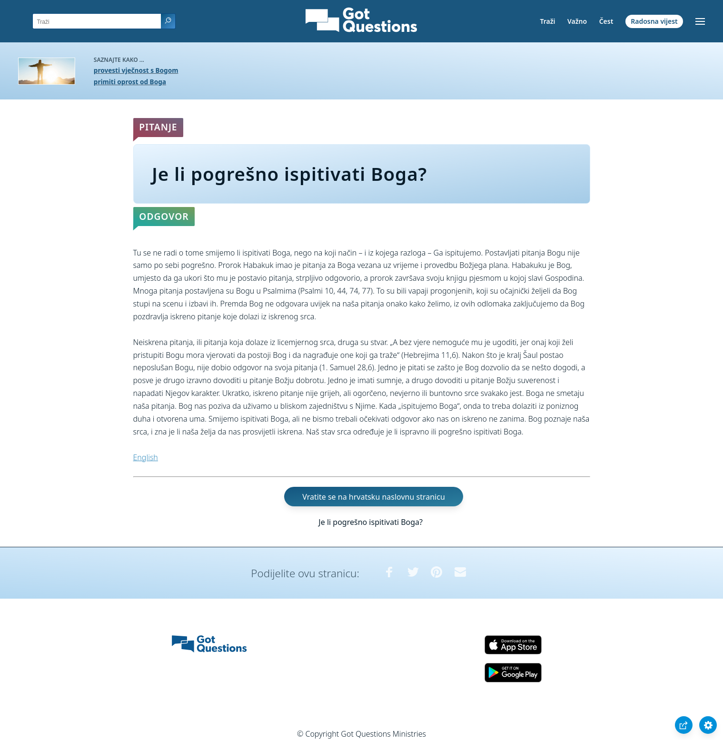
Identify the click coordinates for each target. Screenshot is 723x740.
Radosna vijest (654, 21)
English (145, 457)
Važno (577, 21)
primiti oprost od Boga (130, 81)
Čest (606, 21)
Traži (547, 21)
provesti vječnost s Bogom (136, 70)
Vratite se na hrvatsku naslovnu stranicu (373, 496)
